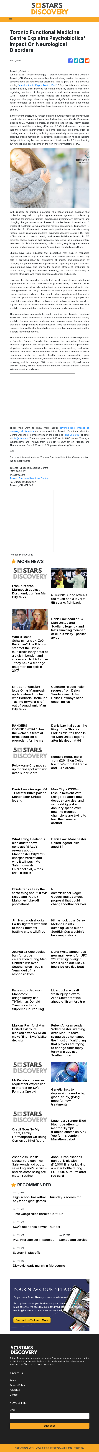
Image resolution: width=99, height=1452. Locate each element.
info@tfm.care (20, 438)
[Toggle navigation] (10, 19)
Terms (13, 1380)
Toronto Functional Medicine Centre (29, 478)
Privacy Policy (17, 1385)
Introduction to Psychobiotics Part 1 (38, 85)
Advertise (15, 1389)
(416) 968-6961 (71, 434)
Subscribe (49, 1425)
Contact (14, 1394)
